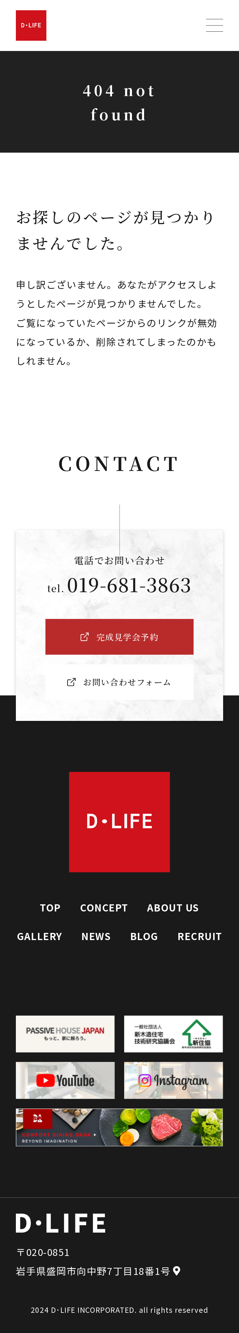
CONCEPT (104, 907)
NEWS (96, 936)
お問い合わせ (77, 981)
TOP (50, 907)
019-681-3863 (129, 584)
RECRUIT (199, 936)
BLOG (144, 936)
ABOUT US (173, 907)
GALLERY (39, 936)
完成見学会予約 (156, 981)
